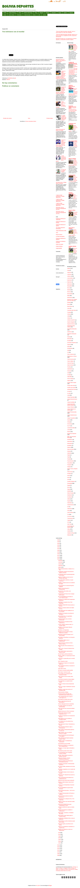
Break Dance (69, 306)
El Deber (72, 868)
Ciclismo (44, 14)
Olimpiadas (19, 14)
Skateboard (69, 495)
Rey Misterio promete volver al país (65, 750)
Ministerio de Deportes (71, 433)
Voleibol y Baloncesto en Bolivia (72, 86)
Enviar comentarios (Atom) (31, 121)
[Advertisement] (40, 21)
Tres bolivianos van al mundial (64, 743)
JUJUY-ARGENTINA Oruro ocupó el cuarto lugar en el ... (65, 697)
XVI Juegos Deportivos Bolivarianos (60, 228)
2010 (58, 851)
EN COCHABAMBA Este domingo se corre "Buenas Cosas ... (65, 597)
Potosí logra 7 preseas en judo (64, 672)
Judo (68, 395)
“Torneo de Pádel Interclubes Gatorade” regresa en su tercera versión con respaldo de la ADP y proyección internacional (66, 35)
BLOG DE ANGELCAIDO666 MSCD (72, 107)
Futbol (5, 14)
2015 (58, 558)
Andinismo (69, 274)
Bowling (68, 302)
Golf (39, 14)
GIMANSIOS (69, 368)
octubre (60, 563)
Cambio (76, 869)
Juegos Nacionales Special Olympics (71, 405)
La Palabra (65, 868)
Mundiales (69, 445)
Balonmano (69, 283)
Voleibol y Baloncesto (28, 12)
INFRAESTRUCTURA (71, 389)
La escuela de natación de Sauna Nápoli (66, 679)
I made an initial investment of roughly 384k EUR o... (60, 196)
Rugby (59, 12)
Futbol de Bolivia (59, 246)
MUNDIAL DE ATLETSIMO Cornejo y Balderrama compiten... (65, 632)
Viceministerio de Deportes (70, 527)
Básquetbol (69, 285)
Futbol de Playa (70, 363)
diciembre (60, 560)
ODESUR (69, 453)
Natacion (71, 12)
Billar (68, 295)
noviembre (60, 562)
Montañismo (69, 439)
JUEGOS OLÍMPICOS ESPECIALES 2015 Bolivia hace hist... (65, 761)
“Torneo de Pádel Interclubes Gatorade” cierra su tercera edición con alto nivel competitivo (65, 32)
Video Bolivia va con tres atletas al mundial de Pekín (65, 719)
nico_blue (38, 885)
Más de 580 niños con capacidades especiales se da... (65, 617)
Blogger (50, 885)
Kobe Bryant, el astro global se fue (75, 197)
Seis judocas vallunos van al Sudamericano (63, 641)
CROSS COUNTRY (71, 320)
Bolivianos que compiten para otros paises (72, 300)
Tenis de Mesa (70, 512)
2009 (58, 853)
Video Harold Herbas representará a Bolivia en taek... (65, 652)
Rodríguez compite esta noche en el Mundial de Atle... (65, 690)
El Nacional (58, 870)
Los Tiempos (61, 869)
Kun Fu (68, 425)
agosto (59, 567)
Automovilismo (70, 278)
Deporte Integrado (70, 321)
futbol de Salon (70, 365)
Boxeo (34, 14)
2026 (58, 539)
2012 (58, 848)
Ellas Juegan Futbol (73, 140)
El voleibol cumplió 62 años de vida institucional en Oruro (63, 117)
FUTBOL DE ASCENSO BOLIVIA (73, 63)
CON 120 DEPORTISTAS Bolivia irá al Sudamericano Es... (65, 778)
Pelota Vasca (69, 471)
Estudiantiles (69, 348)
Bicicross (69, 291)
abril (59, 837)
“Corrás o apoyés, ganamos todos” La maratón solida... (65, 625)
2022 (58, 546)
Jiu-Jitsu (69, 393)
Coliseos (69, 318)
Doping (68, 336)
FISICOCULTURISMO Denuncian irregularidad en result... (64, 805)
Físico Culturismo (70, 354)
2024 (58, 543)
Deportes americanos (71, 193)
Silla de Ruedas (70, 493)
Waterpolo (69, 534)
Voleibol (68, 531)
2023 (58, 545)
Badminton (69, 280)
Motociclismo (69, 441)
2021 (58, 548)
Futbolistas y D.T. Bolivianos (72, 124)
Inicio (29, 118)
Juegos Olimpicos (12, 12)
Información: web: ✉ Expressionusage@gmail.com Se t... (61, 208)
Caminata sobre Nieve (71, 310)
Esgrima (69, 344)
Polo (68, 479)
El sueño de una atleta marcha (63, 170)
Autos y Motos (11, 14)
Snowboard (69, 496)
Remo (68, 487)
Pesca (68, 477)
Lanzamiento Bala (70, 427)
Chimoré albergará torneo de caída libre (66, 703)
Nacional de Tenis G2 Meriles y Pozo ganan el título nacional (60, 60)
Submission (69, 502)
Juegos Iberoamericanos (72, 399)
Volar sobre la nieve (62, 668)
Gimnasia (69, 370)
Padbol (68, 455)
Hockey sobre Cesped (71, 382)
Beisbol (47, 12)
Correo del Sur (71, 869)
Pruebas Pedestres (71, 481)
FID (68, 352)
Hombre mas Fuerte (71, 387)
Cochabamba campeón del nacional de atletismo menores (66, 572)
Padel (68, 457)
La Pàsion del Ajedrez (60, 236)
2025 (58, 541)
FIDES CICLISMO (59, 244)
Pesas (68, 475)
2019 (58, 552)
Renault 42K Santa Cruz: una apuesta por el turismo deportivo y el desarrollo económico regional (66, 39)
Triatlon (68, 520)
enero (59, 842)
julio (59, 832)
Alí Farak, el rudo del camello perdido (65, 670)
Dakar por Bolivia (72, 158)
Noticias (68, 451)
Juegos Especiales (71, 397)
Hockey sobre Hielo (71, 385)
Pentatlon (69, 473)
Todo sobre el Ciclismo (71, 228)
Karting (68, 421)
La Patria (61, 868)
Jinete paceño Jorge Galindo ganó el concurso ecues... (65, 816)
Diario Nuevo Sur (64, 870)
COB (68, 316)
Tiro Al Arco (69, 516)
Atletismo (41, 12)
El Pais (69, 868)
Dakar (20, 12)
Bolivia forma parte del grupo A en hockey (60, 130)
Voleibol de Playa (70, 532)
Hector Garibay (70, 378)
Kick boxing (69, 423)
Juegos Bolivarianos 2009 (61, 230)
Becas (68, 287)
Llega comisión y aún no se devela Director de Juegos (65, 733)
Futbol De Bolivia (72, 44)
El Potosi (66, 869)
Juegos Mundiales (70, 402)
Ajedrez (65, 12)
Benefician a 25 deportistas (63, 630)
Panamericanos (70, 460)
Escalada (69, 340)
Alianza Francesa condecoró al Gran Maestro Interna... (65, 643)
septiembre (60, 565)
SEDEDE (69, 491)
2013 (58, 846)
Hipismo (69, 380)
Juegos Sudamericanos (72, 415)
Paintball (69, 458)
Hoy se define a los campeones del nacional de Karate (65, 674)
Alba (68, 270)
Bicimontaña (69, 293)
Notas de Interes (70, 449)
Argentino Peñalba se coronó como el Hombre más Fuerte (65, 578)
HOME (5, 12)
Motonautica (69, 443)
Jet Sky (68, 391)
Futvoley (69, 366)
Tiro (68, 514)
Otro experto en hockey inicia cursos (65, 699)
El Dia (69, 870)
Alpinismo (69, 272)
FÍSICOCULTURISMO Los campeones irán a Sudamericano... (65, 746)
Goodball (69, 374)
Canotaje (69, 312)
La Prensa (74, 866)
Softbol (68, 498)
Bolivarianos (69, 297)
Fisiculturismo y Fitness (72, 356)
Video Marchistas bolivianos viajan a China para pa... (65, 727)
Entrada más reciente (7, 118)
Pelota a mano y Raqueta (72, 468)
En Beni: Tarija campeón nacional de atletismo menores (65, 756)
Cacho (68, 308)
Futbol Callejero (70, 361)
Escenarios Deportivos (71, 342)
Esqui (68, 346)
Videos (68, 529)
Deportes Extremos (71, 323)
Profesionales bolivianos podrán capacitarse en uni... (64, 713)
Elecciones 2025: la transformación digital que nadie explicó (73, 110)
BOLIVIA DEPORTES (18, 7)
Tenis (36, 12)
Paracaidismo (70, 462)
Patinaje (69, 466)
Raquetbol (54, 12)
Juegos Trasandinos (71, 418)
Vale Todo (69, 524)
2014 (58, 845)
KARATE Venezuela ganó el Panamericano (63, 589)
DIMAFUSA (69, 331)
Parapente (69, 464)
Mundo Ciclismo (59, 234)
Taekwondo (69, 508)
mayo (59, 836)
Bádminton (69, 282)
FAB (68, 350)
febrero (59, 841)
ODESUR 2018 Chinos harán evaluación (66, 780)
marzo (59, 839)
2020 (58, 550)
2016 (58, 557)
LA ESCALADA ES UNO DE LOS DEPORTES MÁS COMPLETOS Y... (65, 694)
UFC (68, 522)
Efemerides (69, 338)
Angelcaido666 (59, 248)
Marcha (68, 431)
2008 (58, 855)
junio (59, 834)
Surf (68, 506)
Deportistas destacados (72, 328)
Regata (68, 485)
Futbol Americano (70, 359)
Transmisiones (70, 518)
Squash (68, 500)
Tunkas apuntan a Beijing (63, 692)
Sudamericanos (70, 504)
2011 (58, 850)
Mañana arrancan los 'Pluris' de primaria (66, 711)
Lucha (68, 429)
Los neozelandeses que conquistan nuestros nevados (65, 753)
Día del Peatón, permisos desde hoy (65, 653)
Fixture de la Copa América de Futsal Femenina (75, 144)
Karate (68, 419)
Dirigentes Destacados (71, 333)
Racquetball (69, 483)
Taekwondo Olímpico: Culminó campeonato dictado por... (64, 759)
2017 (58, 555)
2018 (58, 553)
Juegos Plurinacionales (71, 411)
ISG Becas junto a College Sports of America (61, 183)
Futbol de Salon (27, 14)
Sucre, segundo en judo (63, 661)
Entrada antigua (49, 118)
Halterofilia (69, 376)
